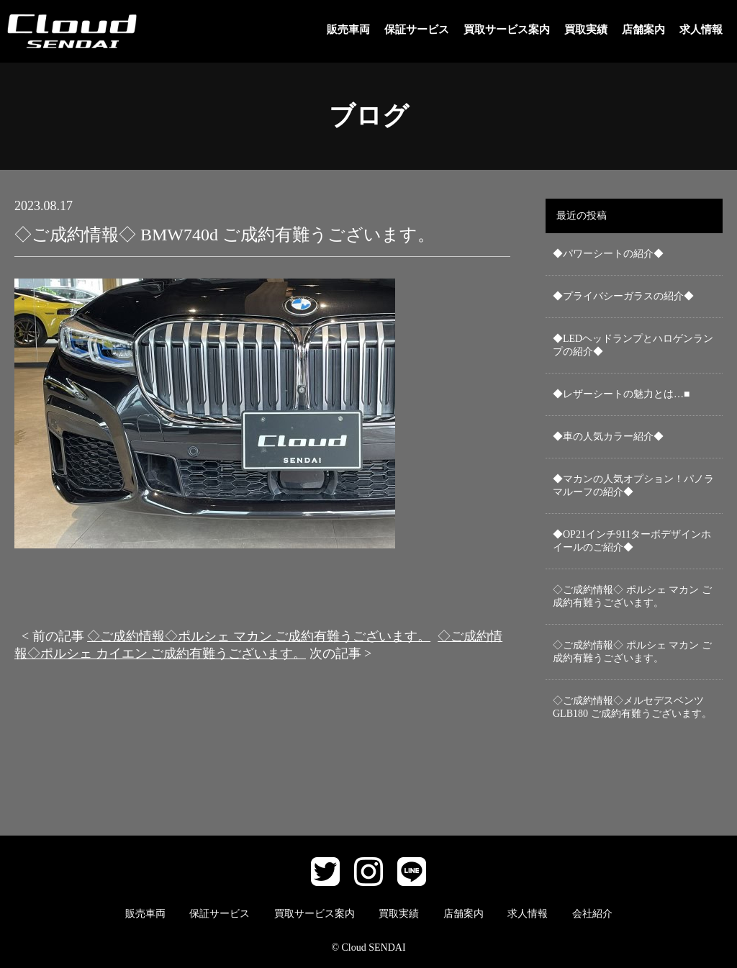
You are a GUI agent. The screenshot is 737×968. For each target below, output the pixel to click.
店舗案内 (643, 29)
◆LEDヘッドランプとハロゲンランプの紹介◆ (633, 345)
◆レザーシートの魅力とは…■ (621, 394)
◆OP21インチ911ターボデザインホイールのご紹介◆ (632, 541)
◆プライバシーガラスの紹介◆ (623, 296)
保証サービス (416, 29)
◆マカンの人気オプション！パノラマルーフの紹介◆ (633, 485)
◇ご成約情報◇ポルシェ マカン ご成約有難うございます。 (258, 636)
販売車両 (348, 29)
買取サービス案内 (507, 29)
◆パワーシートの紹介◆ (608, 253)
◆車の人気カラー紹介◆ (608, 436)
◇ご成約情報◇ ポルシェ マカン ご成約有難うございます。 (632, 596)
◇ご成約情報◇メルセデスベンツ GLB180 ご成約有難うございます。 (632, 707)
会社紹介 (592, 913)
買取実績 (585, 29)
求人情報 (701, 29)
